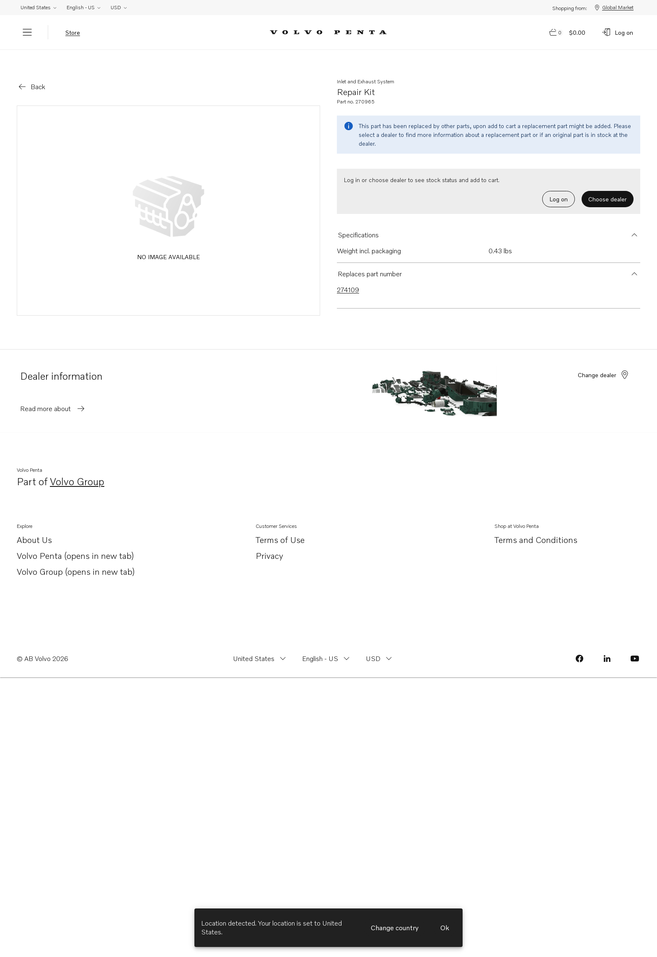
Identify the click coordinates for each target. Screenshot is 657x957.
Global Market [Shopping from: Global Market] (614, 7)
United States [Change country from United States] (39, 7)
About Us (34, 528)
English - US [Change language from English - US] (84, 7)
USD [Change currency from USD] (119, 7)
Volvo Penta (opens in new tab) (75, 544)
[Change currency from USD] (380, 647)
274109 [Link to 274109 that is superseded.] (348, 278)
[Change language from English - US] (327, 647)
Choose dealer (607, 187)
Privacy (269, 544)
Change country (395, 928)
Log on (558, 187)
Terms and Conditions (535, 528)
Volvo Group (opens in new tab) (76, 560)
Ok (444, 928)
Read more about (53, 397)
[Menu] (27, 32)
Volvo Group (77, 470)
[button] (488, 223)
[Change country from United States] (260, 647)
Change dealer (604, 363)
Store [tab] (72, 32)
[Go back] (31, 75)
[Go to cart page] (567, 32)
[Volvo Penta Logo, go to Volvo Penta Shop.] (328, 32)
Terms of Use (280, 528)
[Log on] (617, 32)
